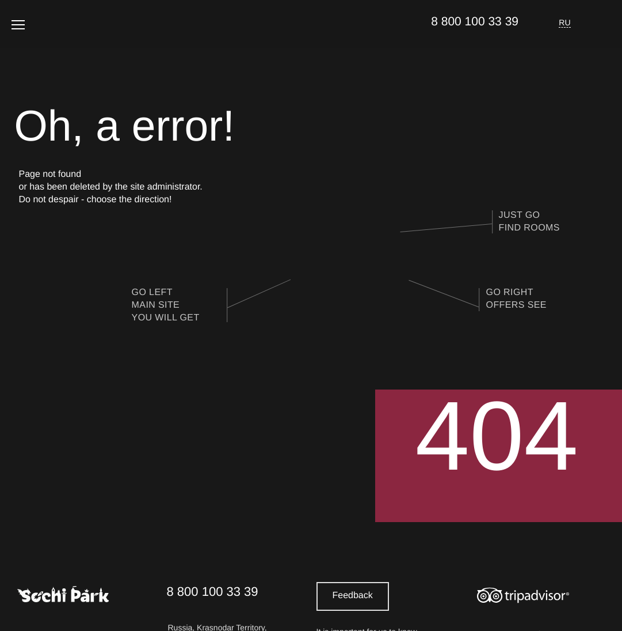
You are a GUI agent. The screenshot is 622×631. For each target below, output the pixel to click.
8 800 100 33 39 (474, 21)
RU (565, 22)
